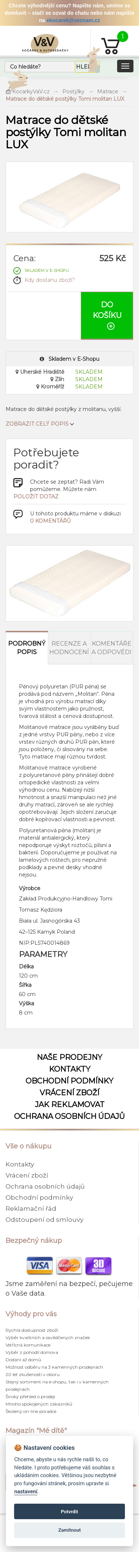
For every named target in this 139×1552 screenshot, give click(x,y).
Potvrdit (69, 1511)
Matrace (107, 91)
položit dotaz (36, 496)
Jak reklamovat (70, 1104)
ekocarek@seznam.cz (73, 20)
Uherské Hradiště (40, 372)
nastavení (25, 1492)
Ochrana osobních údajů (69, 1116)
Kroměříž (50, 386)
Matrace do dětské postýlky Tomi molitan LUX (65, 99)
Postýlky (73, 91)
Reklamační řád (31, 1208)
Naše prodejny (69, 1057)
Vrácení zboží (69, 1092)
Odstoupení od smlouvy (44, 1219)
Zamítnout (69, 1530)
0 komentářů (50, 521)
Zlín (57, 379)
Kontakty (69, 1069)
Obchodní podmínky (69, 1081)
